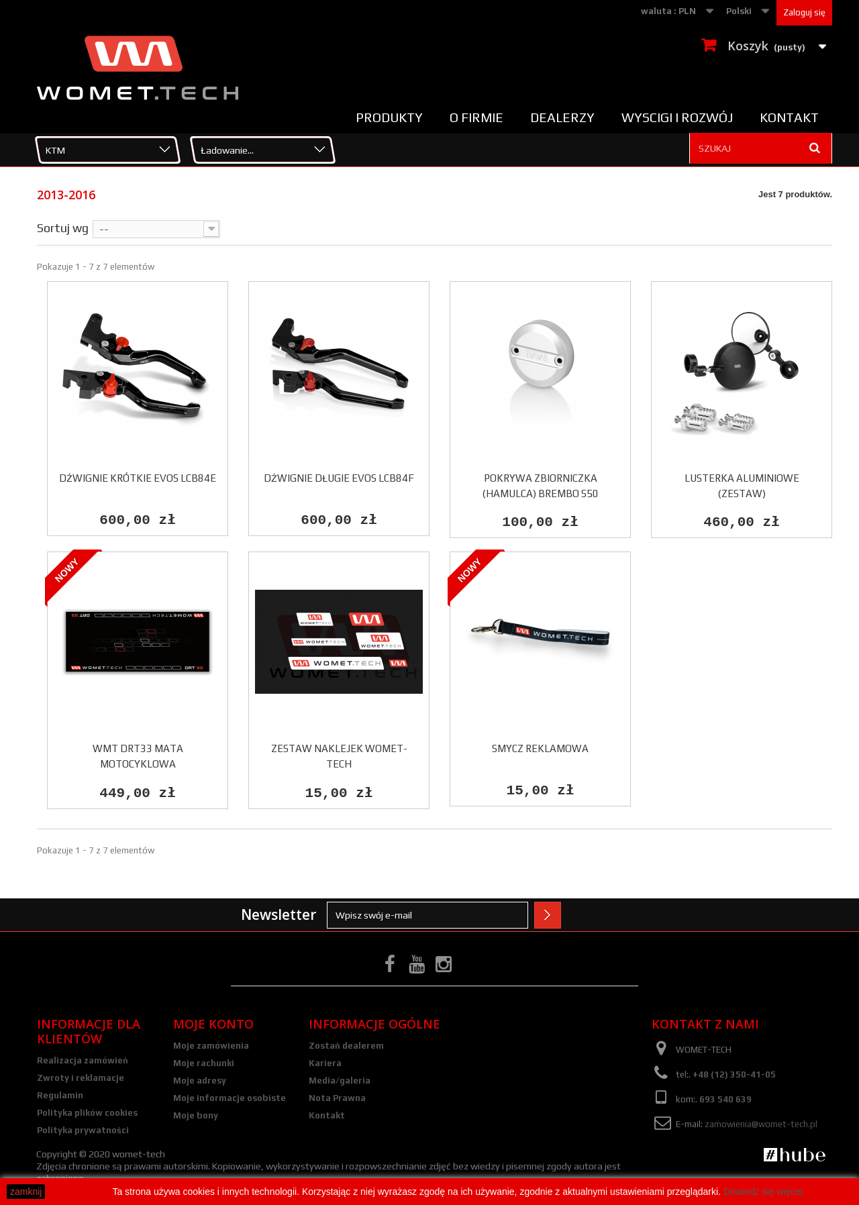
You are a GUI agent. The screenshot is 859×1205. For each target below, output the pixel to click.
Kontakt (789, 117)
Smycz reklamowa (540, 749)
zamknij (26, 1191)
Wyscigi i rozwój (677, 117)
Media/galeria (339, 1082)
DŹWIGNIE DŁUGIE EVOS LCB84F (339, 478)
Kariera (325, 1064)
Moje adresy (199, 1082)
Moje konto (213, 1025)
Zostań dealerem (346, 1047)
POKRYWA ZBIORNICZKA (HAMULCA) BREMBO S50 (541, 485)
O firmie (476, 117)
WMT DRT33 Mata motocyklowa (138, 756)
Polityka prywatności (83, 1132)
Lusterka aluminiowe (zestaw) (742, 485)
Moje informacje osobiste (229, 1099)
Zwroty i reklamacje (80, 1079)
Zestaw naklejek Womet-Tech (339, 756)
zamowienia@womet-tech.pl (761, 1125)
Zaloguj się (804, 12)
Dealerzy (562, 117)
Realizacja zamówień (82, 1062)
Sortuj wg (63, 227)
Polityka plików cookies (87, 1114)
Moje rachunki (203, 1064)
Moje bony (195, 1117)
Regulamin (60, 1097)
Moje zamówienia (211, 1047)
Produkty (389, 117)
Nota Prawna (337, 1099)
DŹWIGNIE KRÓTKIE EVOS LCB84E (137, 478)
